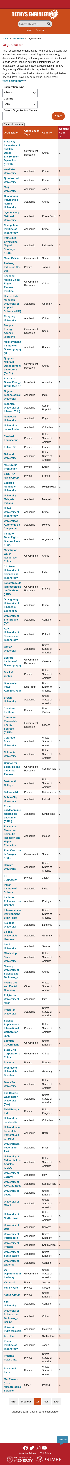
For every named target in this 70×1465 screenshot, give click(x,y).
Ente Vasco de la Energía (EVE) (12, 854)
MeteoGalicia (11, 258)
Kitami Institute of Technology (11, 1345)
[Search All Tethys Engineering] (35, 23)
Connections (18, 38)
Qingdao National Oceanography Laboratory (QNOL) (12, 366)
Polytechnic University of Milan (11, 999)
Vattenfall (9, 1282)
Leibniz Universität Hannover (10, 935)
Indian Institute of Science (10, 888)
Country (8, 98)
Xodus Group (12, 1294)
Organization (11, 132)
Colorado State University (10, 741)
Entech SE (10, 447)
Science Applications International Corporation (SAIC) (11, 1028)
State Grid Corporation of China (12, 1053)
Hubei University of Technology (11, 512)
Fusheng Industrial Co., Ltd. (12, 267)
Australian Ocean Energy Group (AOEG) (12, 382)
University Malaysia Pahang (10, 499)
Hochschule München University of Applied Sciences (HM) (12, 304)
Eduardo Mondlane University (10, 487)
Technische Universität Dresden (11, 1071)
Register (40, 30)
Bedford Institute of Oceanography (12, 661)
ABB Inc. (9, 1336)
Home (5, 38)
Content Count (63, 133)
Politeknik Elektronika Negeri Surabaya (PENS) (10, 245)
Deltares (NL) (12, 792)
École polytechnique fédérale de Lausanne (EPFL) (12, 814)
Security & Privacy (27, 1453)
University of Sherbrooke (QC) (11, 620)
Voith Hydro (11, 1287)
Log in (29, 30)
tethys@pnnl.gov (12, 80)
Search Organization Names (20, 110)
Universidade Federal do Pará (12, 1148)
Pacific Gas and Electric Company (11, 986)
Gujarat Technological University (12, 395)
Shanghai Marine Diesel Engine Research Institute (12, 283)
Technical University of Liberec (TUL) (12, 408)
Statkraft (9, 1062)
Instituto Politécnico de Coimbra (12, 901)
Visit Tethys (45, 1453)
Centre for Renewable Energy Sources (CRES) (10, 725)
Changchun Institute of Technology (11, 229)
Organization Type (13, 87)
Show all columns (13, 124)
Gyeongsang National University (11, 216)
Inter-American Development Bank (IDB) (13, 914)
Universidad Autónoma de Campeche (12, 525)
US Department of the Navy (12, 1273)
